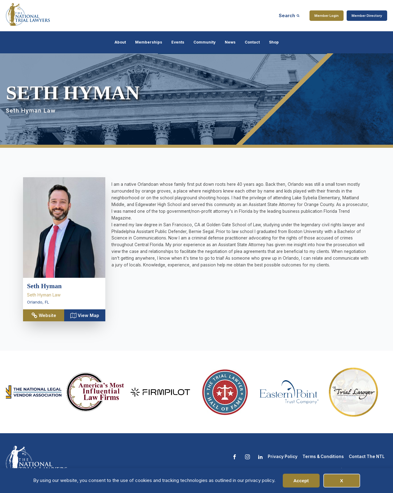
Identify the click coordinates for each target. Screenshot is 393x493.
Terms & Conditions (323, 456)
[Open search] (289, 15)
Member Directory (367, 15)
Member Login (326, 15)
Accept (301, 480)
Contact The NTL (367, 456)
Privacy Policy (283, 456)
